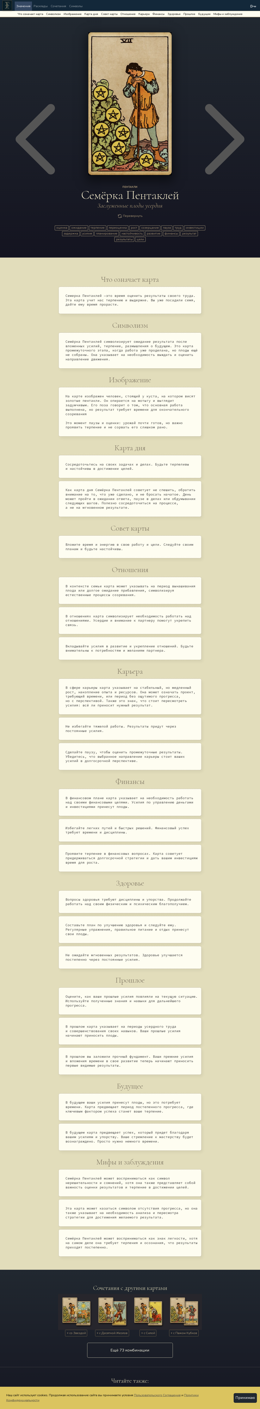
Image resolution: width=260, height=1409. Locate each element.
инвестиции (195, 228)
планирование (106, 233)
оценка (61, 228)
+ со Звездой (76, 1333)
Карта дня (91, 14)
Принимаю (245, 1397)
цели (140, 239)
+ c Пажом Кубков (183, 1333)
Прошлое (189, 14)
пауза (167, 228)
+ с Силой (148, 1333)
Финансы (158, 14)
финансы (171, 233)
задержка (71, 233)
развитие (153, 233)
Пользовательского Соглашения (157, 1395)
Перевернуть (130, 216)
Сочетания (58, 6)
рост (134, 228)
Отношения (128, 14)
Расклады (41, 6)
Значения (23, 6)
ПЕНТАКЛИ (129, 187)
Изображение (73, 14)
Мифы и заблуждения (228, 14)
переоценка (118, 228)
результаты (124, 239)
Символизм (53, 14)
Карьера (144, 14)
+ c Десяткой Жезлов (111, 1333)
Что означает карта (30, 14)
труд (178, 228)
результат (189, 233)
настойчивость (132, 233)
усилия (87, 233)
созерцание (150, 228)
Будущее (204, 14)
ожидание (79, 228)
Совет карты (109, 14)
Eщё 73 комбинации (129, 1350)
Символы (76, 6)
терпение (97, 228)
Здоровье (174, 14)
